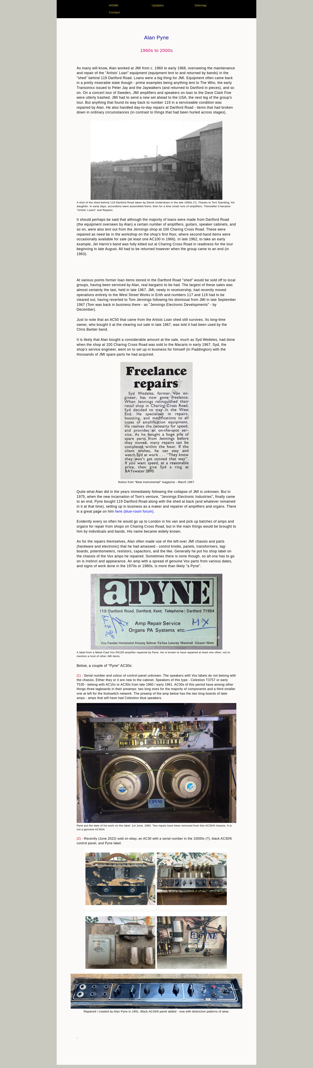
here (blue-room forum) (134, 511)
